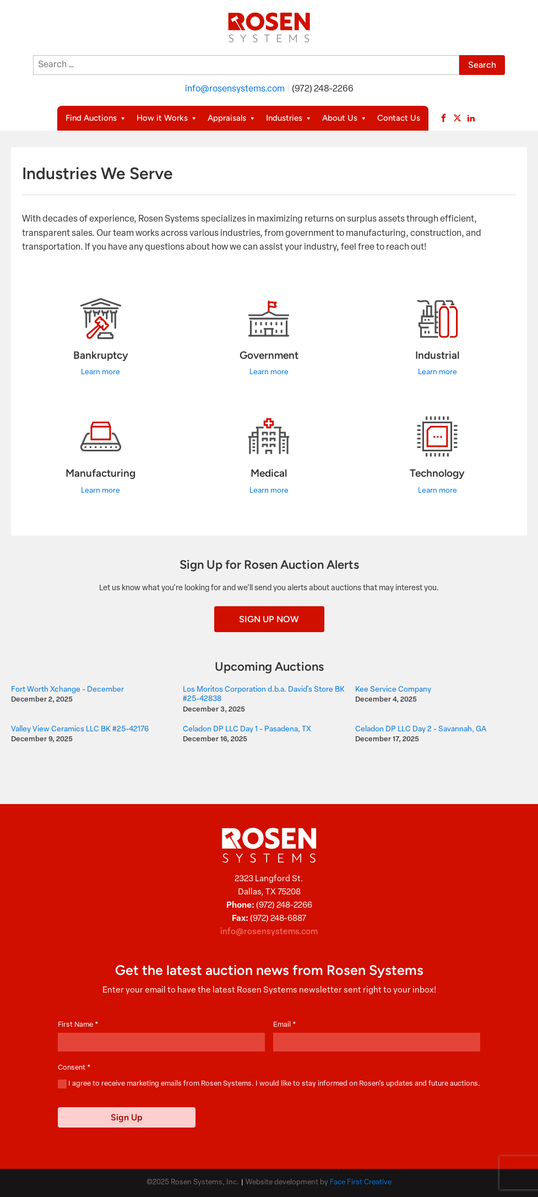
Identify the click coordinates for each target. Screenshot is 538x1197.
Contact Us (398, 118)
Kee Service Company (393, 689)
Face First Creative (361, 1182)
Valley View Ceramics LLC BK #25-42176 (80, 729)
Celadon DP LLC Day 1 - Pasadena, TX (247, 729)
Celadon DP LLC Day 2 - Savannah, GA (420, 729)
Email (284, 1024)
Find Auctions (96, 118)
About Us (344, 118)
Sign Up (127, 1117)
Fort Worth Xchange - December (67, 689)
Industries (289, 118)
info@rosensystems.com (235, 89)
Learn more (100, 372)
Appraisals (232, 118)
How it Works (167, 118)
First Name (78, 1024)
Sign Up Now (269, 619)
